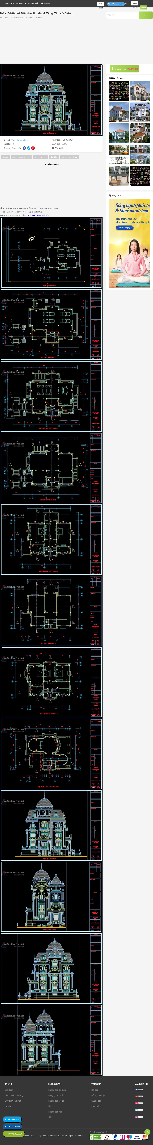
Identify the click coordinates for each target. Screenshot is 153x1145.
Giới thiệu (9, 1090)
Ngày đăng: (57, 140)
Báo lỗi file (59, 148)
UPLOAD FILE (116, 3)
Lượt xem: (57, 144)
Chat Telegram (12, 1119)
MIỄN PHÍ (39, 4)
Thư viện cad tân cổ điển (38, 215)
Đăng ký (144, 7)
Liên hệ (8, 1106)
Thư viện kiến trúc (19, 140)
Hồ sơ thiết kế (16, 18)
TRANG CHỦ (8, 4)
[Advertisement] (76, 42)
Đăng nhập (134, 3)
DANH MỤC (19, 4)
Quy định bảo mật (13, 1101)
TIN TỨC (47, 4)
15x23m (54, 157)
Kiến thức (95, 1106)
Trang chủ (4, 18)
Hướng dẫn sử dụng (57, 1090)
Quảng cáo (96, 1101)
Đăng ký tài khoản (56, 1095)
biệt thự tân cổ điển (69, 157)
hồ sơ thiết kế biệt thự (21, 157)
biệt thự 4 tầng (40, 157)
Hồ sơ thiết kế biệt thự (33, 18)
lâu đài (5, 157)
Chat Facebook (12, 1126)
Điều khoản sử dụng (14, 1095)
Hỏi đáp (94, 1090)
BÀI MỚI (31, 4)
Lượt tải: (7, 144)
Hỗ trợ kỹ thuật (98, 1095)
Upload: (7, 140)
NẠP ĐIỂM (101, 4)
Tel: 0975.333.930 (13, 1133)
